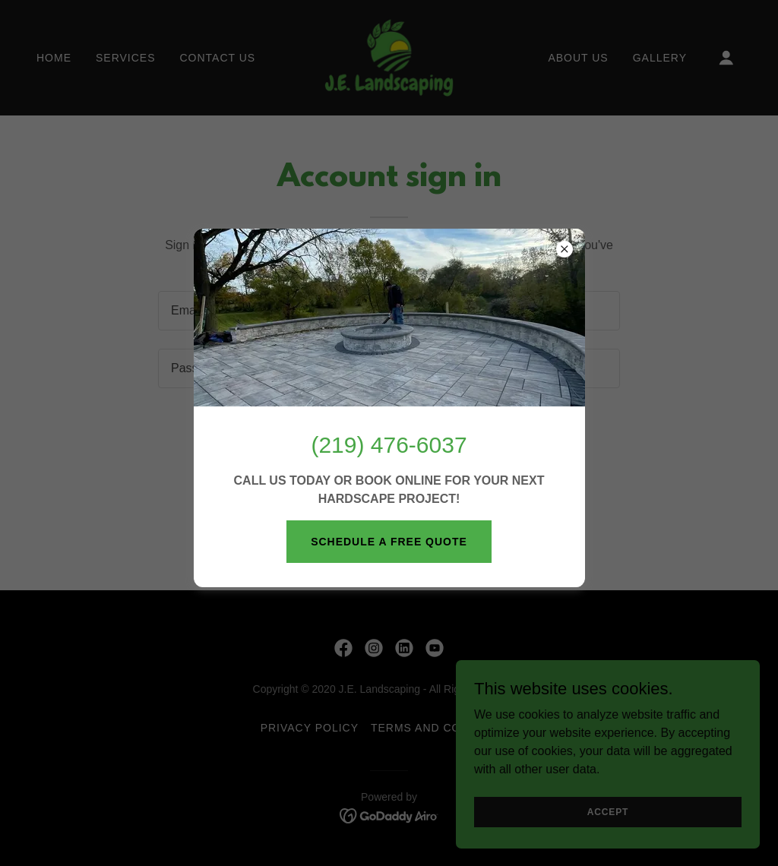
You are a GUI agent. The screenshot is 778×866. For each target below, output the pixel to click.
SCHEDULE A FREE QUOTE (389, 542)
